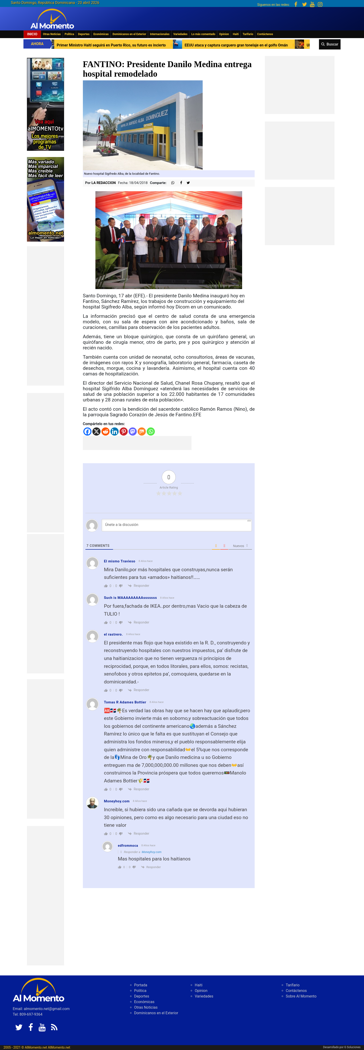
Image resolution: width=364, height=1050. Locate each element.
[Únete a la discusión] (176, 525)
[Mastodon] (133, 431)
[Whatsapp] (151, 431)
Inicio (32, 34)
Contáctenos (265, 34)
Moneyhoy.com (117, 801)
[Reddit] (105, 431)
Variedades (180, 34)
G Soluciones (352, 1047)
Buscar (332, 44)
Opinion (224, 34)
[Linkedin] (114, 431)
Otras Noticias (52, 34)
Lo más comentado (203, 34)
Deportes (83, 34)
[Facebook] (87, 431)
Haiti (236, 34)
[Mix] (142, 431)
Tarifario (248, 34)
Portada (140, 985)
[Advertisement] (45, 316)
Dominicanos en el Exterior (129, 34)
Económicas (101, 34)
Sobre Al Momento (301, 996)
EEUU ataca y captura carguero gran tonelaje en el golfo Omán (259, 45)
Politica (69, 34)
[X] (96, 431)
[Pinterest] (124, 431)
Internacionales (159, 34)
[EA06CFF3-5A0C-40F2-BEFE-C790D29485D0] (45, 104)
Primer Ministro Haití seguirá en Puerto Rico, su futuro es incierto (134, 45)
